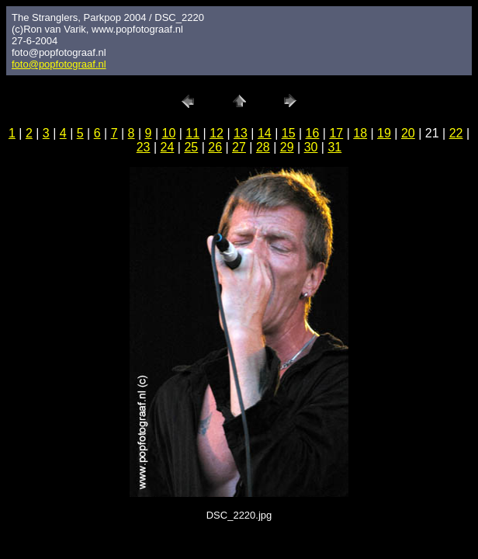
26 (215, 147)
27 (239, 147)
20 (408, 133)
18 (360, 133)
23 (144, 147)
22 (456, 133)
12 (216, 133)
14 (265, 133)
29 (287, 147)
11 (192, 133)
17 (336, 133)
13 (241, 133)
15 (289, 133)
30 (311, 147)
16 (313, 133)
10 (169, 133)
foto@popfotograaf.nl (59, 64)
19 (384, 133)
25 (191, 147)
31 (334, 147)
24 (168, 147)
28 (263, 147)
